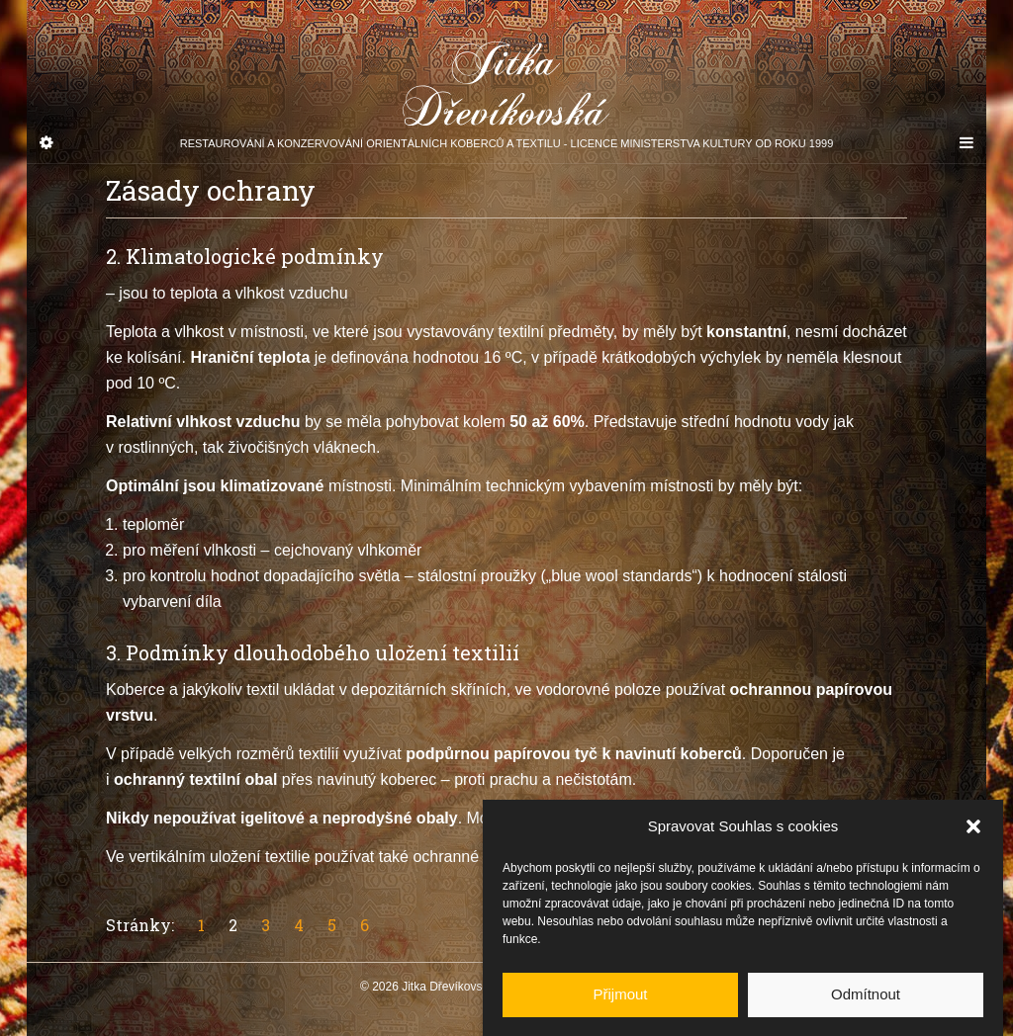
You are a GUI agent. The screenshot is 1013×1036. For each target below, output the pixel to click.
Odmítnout (865, 1003)
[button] (973, 836)
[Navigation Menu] (966, 143)
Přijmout (620, 1003)
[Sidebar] (46, 143)
